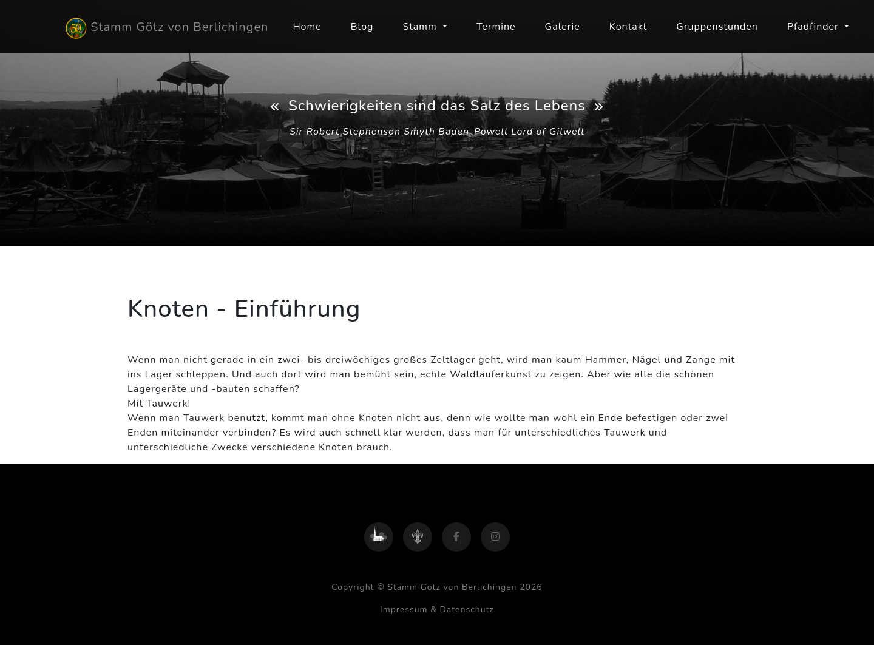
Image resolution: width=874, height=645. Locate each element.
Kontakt (628, 26)
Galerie (562, 26)
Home (307, 26)
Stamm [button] (420, 26)
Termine (496, 26)
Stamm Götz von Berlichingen (167, 28)
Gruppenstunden (717, 26)
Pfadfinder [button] (814, 26)
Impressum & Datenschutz (437, 609)
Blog (362, 26)
